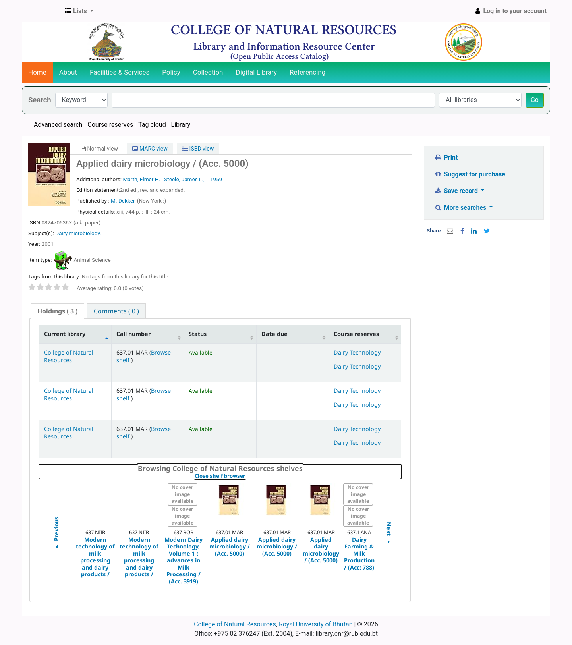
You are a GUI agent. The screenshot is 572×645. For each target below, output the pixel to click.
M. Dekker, (124, 200)
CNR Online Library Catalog (42, 11)
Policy (171, 72)
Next (389, 534)
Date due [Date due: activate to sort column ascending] (274, 334)
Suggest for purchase (469, 174)
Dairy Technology (357, 352)
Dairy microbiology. (78, 233)
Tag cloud (152, 124)
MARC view (149, 148)
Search (39, 100)
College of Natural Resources (68, 356)
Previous (55, 534)
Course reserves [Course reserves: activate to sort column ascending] (356, 334)
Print (446, 157)
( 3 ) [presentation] (57, 311)
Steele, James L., (184, 179)
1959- (217, 179)
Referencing (307, 72)
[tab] (57, 311)
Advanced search (58, 124)
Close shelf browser (247, 476)
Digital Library (256, 72)
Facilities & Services (119, 72)
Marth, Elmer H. (141, 179)
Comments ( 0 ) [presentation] (116, 311)
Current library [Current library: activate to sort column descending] (64, 334)
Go (535, 100)
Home (37, 72)
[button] (79, 11)
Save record (456, 191)
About (68, 72)
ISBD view (198, 148)
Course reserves (110, 124)
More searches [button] (461, 207)
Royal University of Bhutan (316, 624)
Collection (208, 72)
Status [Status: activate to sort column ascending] (198, 334)
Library (180, 124)
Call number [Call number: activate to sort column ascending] (133, 334)
